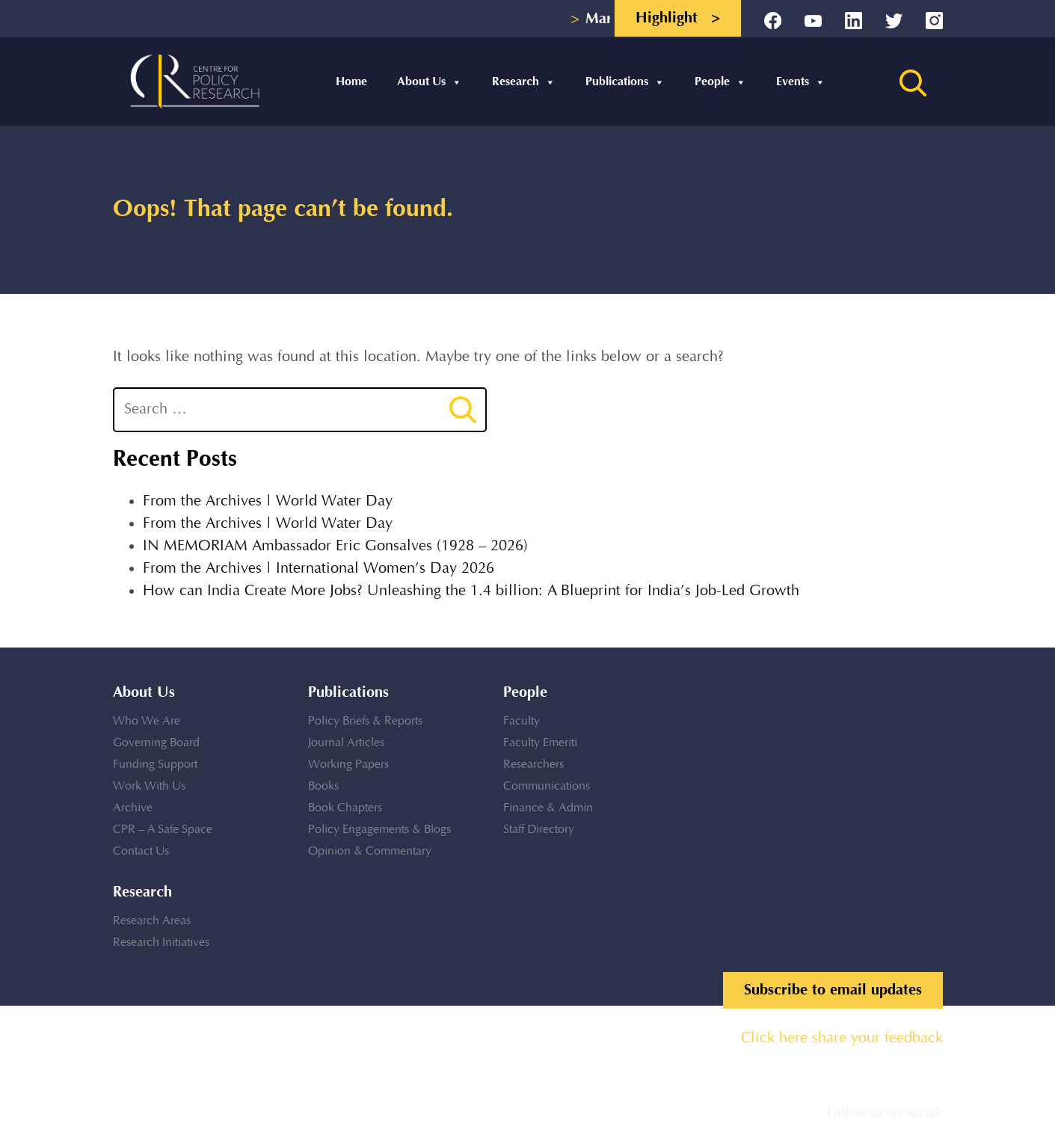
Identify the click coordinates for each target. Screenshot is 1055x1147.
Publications (625, 82)
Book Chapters (345, 808)
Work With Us (149, 786)
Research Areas (152, 921)
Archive (133, 808)
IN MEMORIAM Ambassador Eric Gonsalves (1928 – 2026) (335, 546)
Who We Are (146, 721)
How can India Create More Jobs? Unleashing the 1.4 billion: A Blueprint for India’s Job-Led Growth (471, 591)
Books (323, 786)
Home (351, 82)
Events (800, 82)
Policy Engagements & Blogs (379, 829)
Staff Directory (538, 829)
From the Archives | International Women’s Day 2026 (318, 568)
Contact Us (141, 851)
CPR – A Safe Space (162, 829)
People (720, 82)
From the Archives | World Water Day (268, 501)
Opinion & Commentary (369, 851)
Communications (546, 786)
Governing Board (156, 743)
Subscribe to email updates (833, 990)
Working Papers (348, 764)
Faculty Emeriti (540, 743)
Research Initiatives (161, 942)
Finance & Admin (548, 808)
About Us (429, 82)
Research (524, 82)
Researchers (533, 764)
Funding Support (155, 764)
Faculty (521, 721)
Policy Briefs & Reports (365, 721)
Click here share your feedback (842, 1038)
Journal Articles (346, 743)
